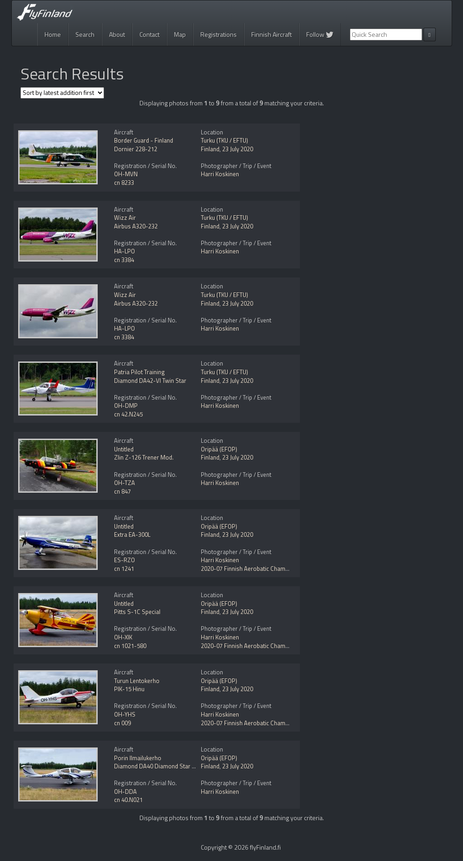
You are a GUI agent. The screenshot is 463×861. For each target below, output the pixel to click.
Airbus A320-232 (136, 226)
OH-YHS (124, 714)
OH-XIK (123, 637)
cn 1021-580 (130, 645)
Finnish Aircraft (271, 34)
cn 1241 (124, 568)
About (117, 34)
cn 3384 (124, 259)
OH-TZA (124, 482)
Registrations (218, 34)
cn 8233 (124, 182)
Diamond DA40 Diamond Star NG (156, 766)
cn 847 (122, 491)
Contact (149, 34)
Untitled (124, 449)
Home (53, 34)
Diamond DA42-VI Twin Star (150, 380)
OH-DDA (125, 791)
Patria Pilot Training (139, 371)
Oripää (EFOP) (219, 449)
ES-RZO (124, 559)
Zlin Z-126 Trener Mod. (144, 457)
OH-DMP (126, 405)
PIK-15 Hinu (129, 688)
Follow (320, 34)
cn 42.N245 (128, 414)
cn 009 (122, 722)
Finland (210, 148)
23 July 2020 (237, 148)
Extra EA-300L (132, 534)
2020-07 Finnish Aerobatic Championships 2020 (263, 568)
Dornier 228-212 (135, 148)
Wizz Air (125, 217)
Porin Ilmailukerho (137, 757)
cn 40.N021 (128, 799)
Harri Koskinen (220, 173)
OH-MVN (126, 173)
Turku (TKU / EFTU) (224, 140)
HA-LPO (124, 251)
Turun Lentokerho (136, 680)
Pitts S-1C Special (137, 611)
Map (180, 34)
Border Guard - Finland (143, 140)
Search (85, 34)
